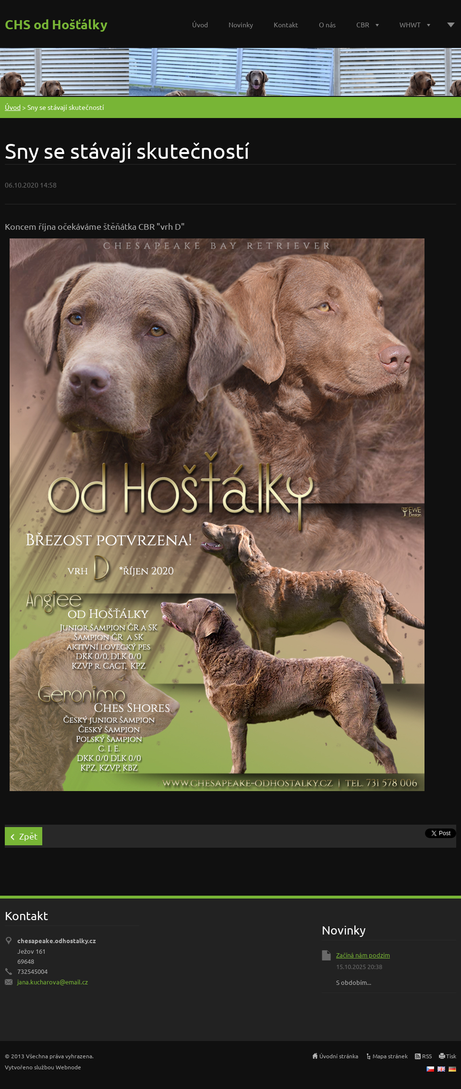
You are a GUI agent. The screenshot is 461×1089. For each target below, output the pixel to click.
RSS (427, 1056)
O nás (327, 24)
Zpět (28, 836)
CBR (362, 24)
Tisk (451, 1056)
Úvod (200, 24)
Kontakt (286, 24)
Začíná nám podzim (363, 955)
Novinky (241, 24)
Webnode (68, 1067)
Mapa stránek (390, 1056)
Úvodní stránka (338, 1056)
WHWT (410, 24)
